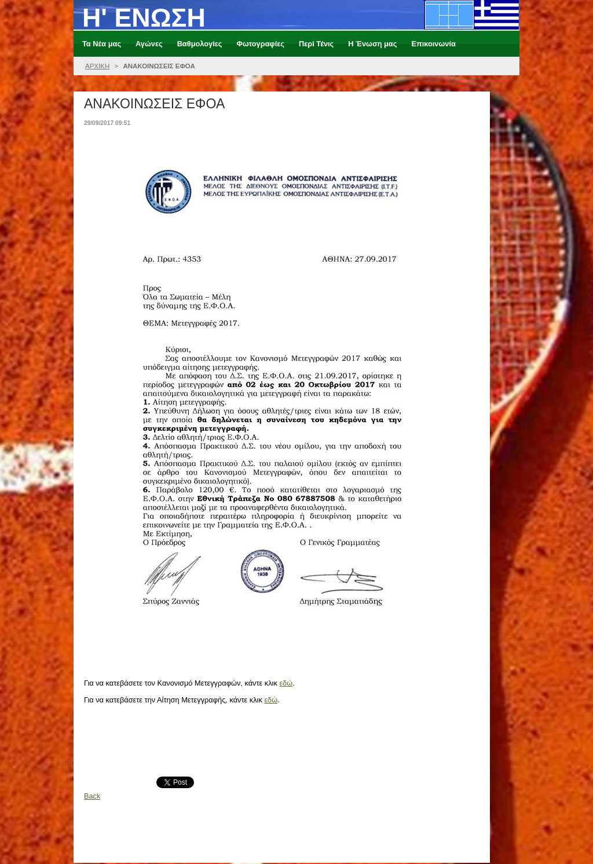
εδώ (285, 683)
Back (92, 796)
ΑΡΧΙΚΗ (97, 66)
